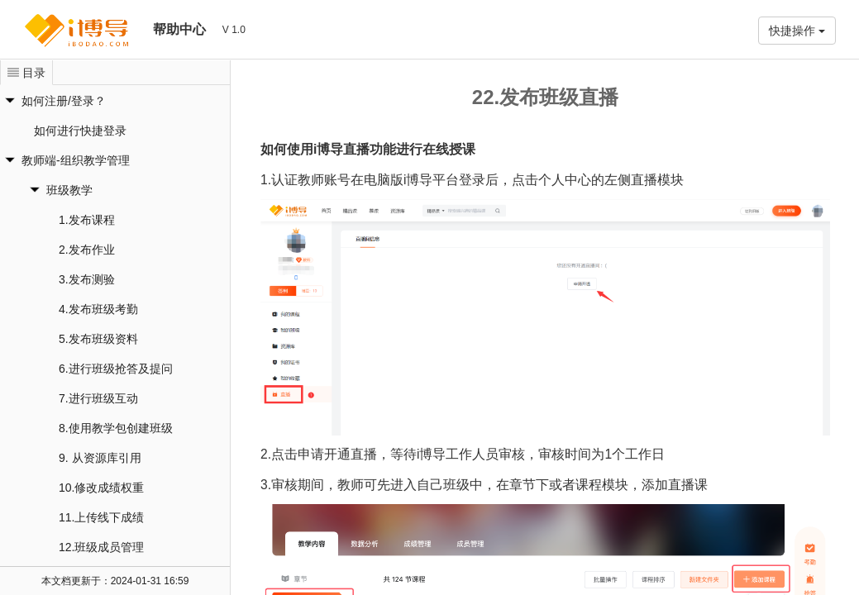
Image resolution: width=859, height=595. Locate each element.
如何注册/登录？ (63, 100)
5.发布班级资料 (98, 338)
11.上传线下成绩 (101, 517)
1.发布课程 (87, 219)
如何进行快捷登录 (80, 130)
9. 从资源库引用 (100, 457)
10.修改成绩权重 (101, 487)
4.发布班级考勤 (98, 309)
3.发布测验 (87, 279)
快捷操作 (797, 30)
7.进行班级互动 (98, 398)
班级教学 (69, 190)
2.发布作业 (87, 249)
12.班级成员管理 (101, 547)
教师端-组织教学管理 (75, 160)
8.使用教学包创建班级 (116, 428)
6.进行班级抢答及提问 (116, 368)
